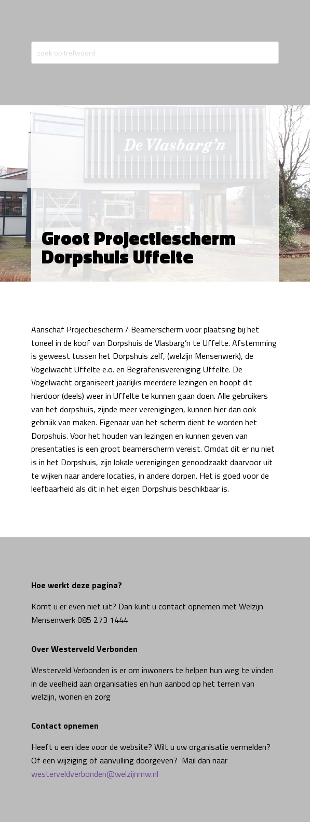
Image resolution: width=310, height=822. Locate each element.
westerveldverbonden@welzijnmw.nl (94, 774)
